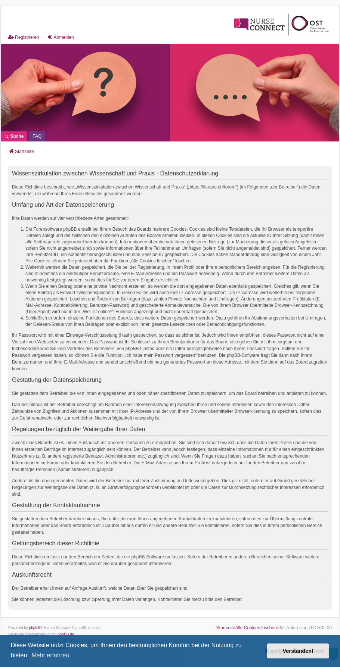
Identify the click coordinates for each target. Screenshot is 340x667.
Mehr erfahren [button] (50, 655)
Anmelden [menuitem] (60, 37)
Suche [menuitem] (14, 136)
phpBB (34, 628)
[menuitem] (37, 136)
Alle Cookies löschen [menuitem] (256, 627)
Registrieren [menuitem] (23, 37)
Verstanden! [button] (298, 651)
